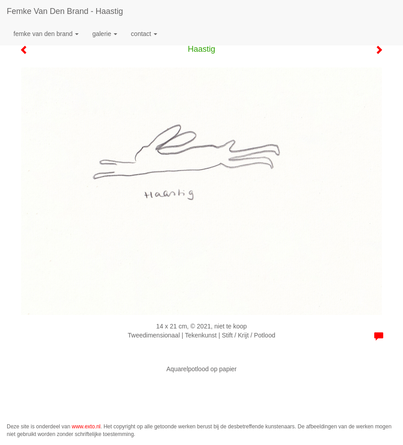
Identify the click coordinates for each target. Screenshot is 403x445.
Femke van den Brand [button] (46, 33)
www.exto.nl (86, 426)
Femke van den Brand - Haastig (65, 11)
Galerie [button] (104, 33)
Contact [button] (144, 33)
